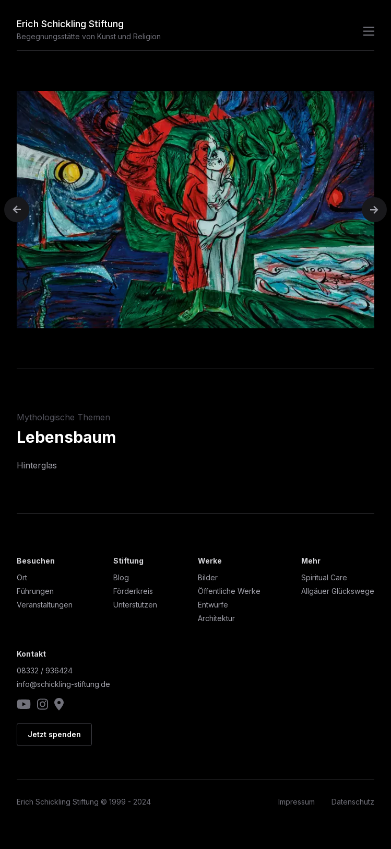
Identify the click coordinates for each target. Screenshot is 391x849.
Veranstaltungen (45, 604)
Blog (121, 577)
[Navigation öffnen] (366, 31)
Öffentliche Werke (229, 591)
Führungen (35, 591)
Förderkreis (133, 591)
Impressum (296, 801)
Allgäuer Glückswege (337, 591)
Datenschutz (352, 801)
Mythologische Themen (63, 417)
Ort (22, 577)
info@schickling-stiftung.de (63, 684)
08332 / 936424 (45, 670)
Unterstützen (135, 604)
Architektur (216, 618)
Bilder (208, 577)
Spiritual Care (324, 577)
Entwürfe (213, 604)
